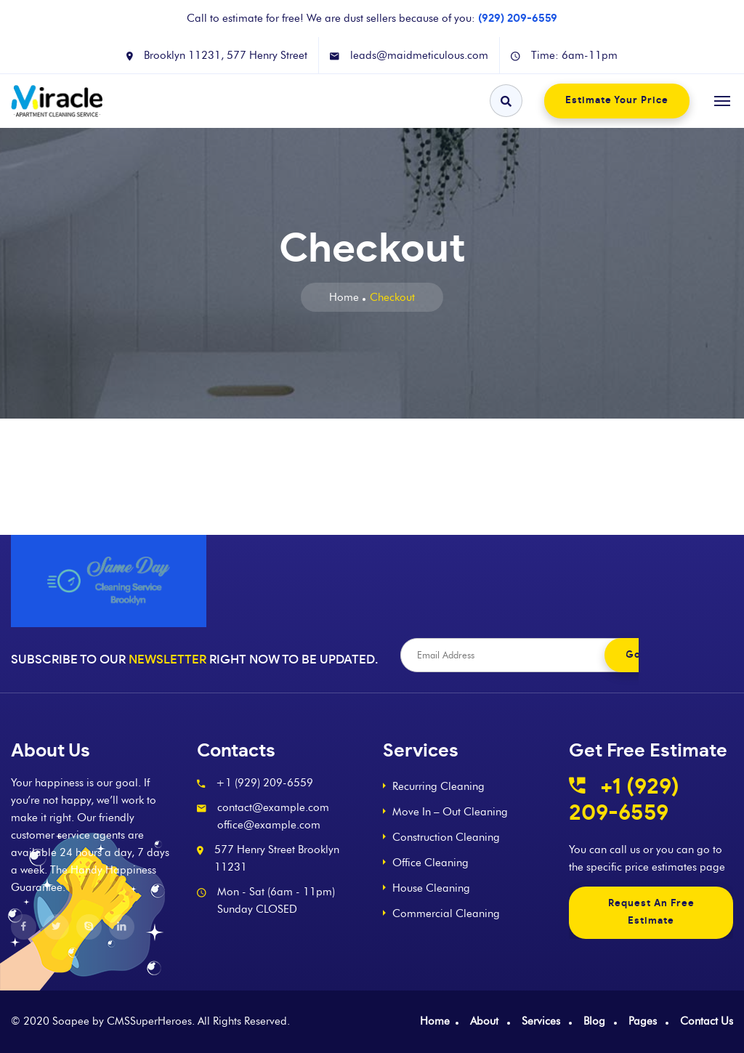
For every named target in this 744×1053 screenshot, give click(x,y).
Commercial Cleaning (446, 913)
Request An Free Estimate (651, 912)
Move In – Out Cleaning (450, 811)
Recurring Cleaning (438, 786)
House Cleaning (431, 888)
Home (344, 297)
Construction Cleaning (446, 837)
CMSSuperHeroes (149, 1021)
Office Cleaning (430, 862)
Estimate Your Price (616, 100)
